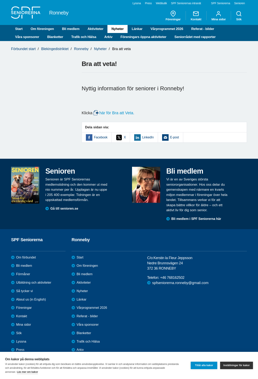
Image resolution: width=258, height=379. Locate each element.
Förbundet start (23, 49)
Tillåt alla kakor (204, 365)
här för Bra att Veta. (116, 113)
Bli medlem (70, 29)
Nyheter (117, 29)
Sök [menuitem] (239, 16)
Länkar (137, 29)
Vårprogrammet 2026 (167, 29)
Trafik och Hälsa (83, 37)
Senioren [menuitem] (239, 3)
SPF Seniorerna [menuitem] (220, 3)
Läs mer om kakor (27, 371)
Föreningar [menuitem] (173, 16)
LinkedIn (148, 137)
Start (19, 29)
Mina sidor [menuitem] (218, 16)
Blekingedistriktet (55, 49)
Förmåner (23, 274)
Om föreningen (42, 29)
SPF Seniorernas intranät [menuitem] (186, 3)
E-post (174, 137)
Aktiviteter (95, 29)
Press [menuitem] (148, 3)
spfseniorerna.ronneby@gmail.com (180, 283)
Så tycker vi (24, 291)
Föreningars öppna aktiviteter (143, 37)
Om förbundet (26, 257)
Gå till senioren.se (64, 208)
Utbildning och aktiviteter (33, 282)
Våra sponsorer (27, 37)
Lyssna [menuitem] (136, 3)
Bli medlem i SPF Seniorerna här (196, 218)
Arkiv (108, 37)
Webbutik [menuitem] (161, 3)
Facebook (100, 137)
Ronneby (81, 49)
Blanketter (55, 37)
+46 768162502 (172, 278)
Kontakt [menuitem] (196, 16)
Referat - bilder (202, 29)
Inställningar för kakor (236, 365)
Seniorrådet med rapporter (194, 37)
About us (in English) (31, 299)
